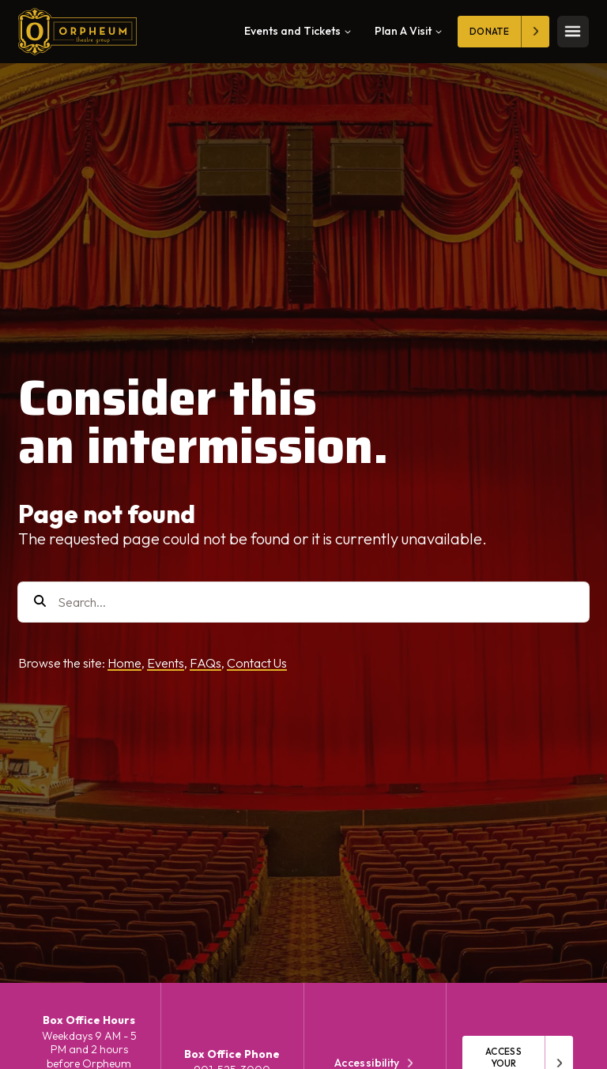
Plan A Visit (408, 31)
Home (124, 663)
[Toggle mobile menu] (573, 31)
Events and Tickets (297, 31)
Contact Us (257, 663)
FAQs (205, 663)
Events (165, 663)
